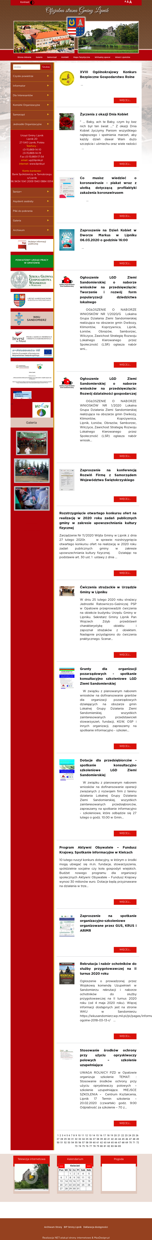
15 (97, 1135)
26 (137, 1135)
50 (58, 1142)
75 (83, 1146)
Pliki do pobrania (23, 211)
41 (108, 1139)
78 (94, 1146)
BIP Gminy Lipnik (73, 1227)
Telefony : (31, 146)
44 (119, 1139)
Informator (19, 86)
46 (126, 1139)
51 (61, 1142)
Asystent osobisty (23, 201)
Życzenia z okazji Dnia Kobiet (104, 114)
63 (105, 1142)
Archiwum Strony (53, 1227)
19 (111, 1135)
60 (94, 1142)
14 (93, 1135)
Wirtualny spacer (102, 57)
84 (116, 1146)
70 (130, 1142)
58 (87, 1142)
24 (130, 1135)
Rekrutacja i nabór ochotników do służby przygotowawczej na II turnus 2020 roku (108, 968)
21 (119, 1135)
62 (101, 1142)
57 (83, 1142)
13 (90, 1135)
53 (69, 1142)
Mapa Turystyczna (81, 57)
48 (134, 1139)
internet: (24, 164)
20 (115, 1135)
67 (119, 1142)
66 (116, 1142)
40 (105, 1139)
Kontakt (65, 57)
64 (108, 1142)
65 (112, 1142)
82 (108, 1146)
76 (87, 1146)
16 (101, 1135)
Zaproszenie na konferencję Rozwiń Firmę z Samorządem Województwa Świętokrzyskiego (108, 475)
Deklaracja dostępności (95, 1227)
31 (72, 1139)
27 (58, 1139)
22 (122, 1135)
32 (76, 1139)
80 (101, 1146)
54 (72, 1142)
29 (65, 1139)
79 (97, 1146)
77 (90, 1146)
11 (83, 1135)
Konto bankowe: (31, 171)
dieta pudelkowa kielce (31, 530)
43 (116, 1139)
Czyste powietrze (23, 76)
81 (105, 1146)
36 (90, 1139)
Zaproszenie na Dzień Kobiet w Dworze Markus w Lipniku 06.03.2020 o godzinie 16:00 (108, 235)
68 (123, 1142)
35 (87, 1139)
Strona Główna (24, 57)
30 (69, 1139)
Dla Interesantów (23, 95)
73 (76, 1146)
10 (79, 1135)
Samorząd (52, 57)
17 (104, 1135)
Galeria (39, 57)
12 (86, 1135)
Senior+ (17, 192)
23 (126, 1135)
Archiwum (19, 230)
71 (134, 1142)
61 (97, 1142)
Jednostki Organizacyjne (27, 124)
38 (97, 1139)
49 (137, 1139)
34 (83, 1139)
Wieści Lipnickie (122, 57)
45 (123, 1139)
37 (94, 1139)
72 (137, 1142)
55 (76, 1142)
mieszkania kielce (31, 523)
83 (112, 1146)
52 (65, 1142)
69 (126, 1142)
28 (61, 1139)
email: (24, 160)
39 (101, 1139)
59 (90, 1142)
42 (112, 1139)
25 (133, 1135)
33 (79, 1139)
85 (119, 1146)
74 (79, 1146)
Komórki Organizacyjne (26, 105)
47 (130, 1139)
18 (108, 1135)
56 (79, 1142)
